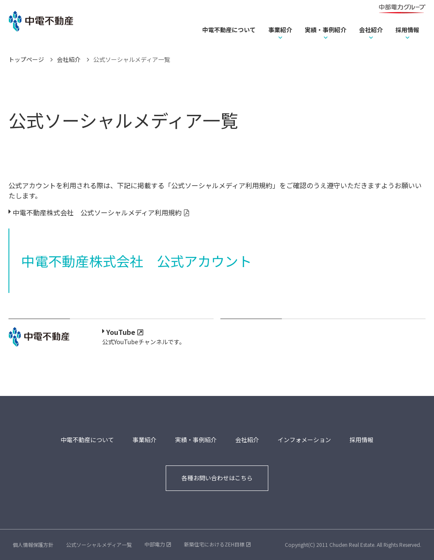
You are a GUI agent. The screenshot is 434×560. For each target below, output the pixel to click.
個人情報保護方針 (33, 544)
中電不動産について (229, 29)
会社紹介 (371, 29)
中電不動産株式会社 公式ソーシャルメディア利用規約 (97, 212)
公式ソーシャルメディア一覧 (99, 544)
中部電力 (155, 544)
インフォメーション (304, 439)
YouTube (120, 332)
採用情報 (407, 29)
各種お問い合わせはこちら (217, 478)
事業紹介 (280, 29)
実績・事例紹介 (325, 29)
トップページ (26, 59)
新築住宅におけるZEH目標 (214, 544)
